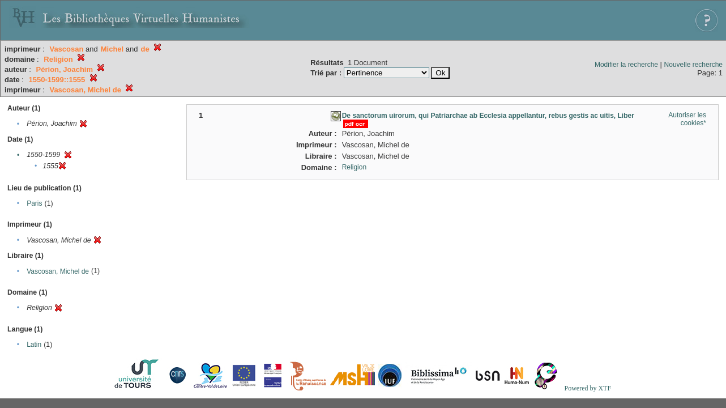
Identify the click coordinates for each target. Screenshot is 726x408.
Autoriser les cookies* (687, 119)
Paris (34, 203)
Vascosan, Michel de (58, 271)
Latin (34, 344)
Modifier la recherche (626, 65)
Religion (354, 167)
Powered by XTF (587, 388)
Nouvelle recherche (693, 65)
